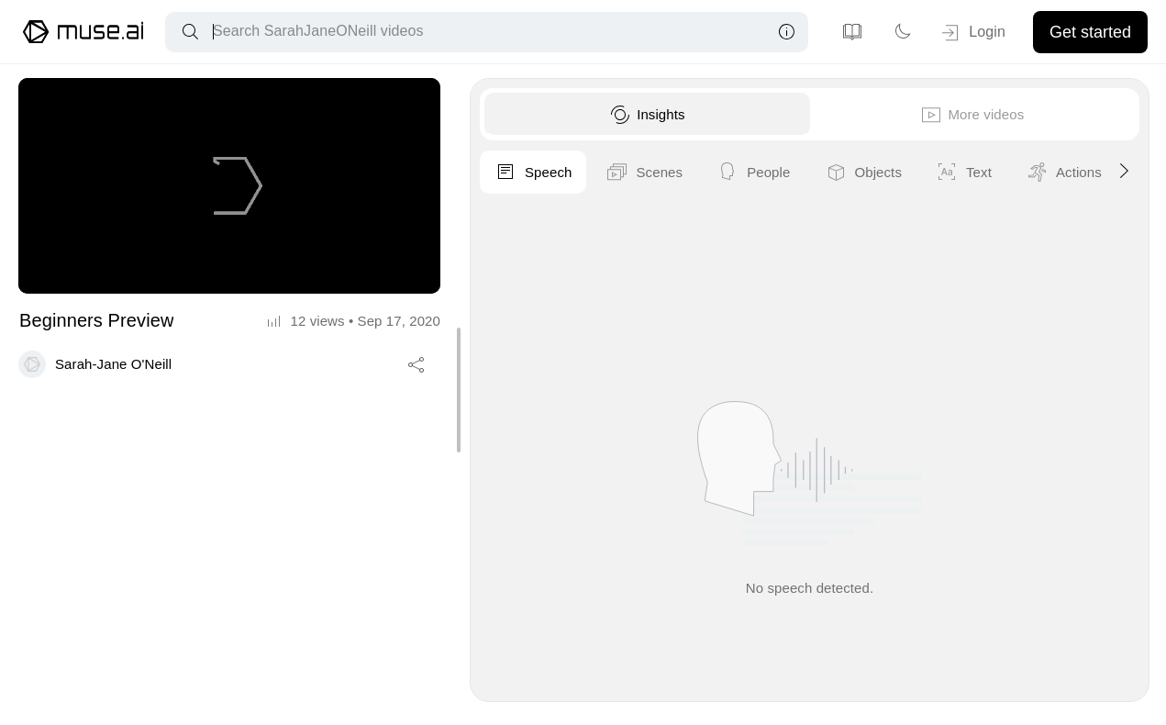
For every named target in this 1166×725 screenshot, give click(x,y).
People (968, 172)
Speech (747, 172)
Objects (1077, 172)
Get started (1090, 32)
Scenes (858, 172)
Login (971, 33)
